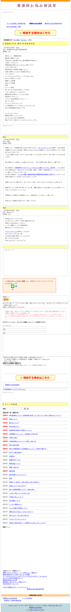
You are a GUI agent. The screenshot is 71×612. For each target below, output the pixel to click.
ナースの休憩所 (27, 598)
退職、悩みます (14, 467)
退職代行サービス (15, 460)
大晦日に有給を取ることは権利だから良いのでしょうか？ (27, 523)
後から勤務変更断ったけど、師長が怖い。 (22, 489)
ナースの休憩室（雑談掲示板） (17, 23)
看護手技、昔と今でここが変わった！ (15, 582)
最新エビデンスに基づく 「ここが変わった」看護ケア (20, 572)
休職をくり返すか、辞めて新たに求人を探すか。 (24, 482)
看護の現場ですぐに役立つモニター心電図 (16, 574)
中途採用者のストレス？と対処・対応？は (22, 441)
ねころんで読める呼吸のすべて (13, 578)
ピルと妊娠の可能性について (18, 508)
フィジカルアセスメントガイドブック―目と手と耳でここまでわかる (25, 576)
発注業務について (15, 500)
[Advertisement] (35, 17)
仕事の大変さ (13, 437)
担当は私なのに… (15, 426)
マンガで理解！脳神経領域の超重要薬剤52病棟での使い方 (36, 174)
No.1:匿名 (17, 40)
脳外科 (6, 299)
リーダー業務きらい (15, 504)
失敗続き (12, 456)
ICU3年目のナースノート (11, 584)
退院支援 (12, 471)
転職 (10, 478)
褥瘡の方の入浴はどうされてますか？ (21, 512)
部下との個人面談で (15, 452)
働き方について (14, 423)
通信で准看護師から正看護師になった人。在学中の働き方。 (28, 449)
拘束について (13, 419)
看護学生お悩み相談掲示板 (53, 23)
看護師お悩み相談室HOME (35, 589)
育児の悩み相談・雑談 (14, 26)
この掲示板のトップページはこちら (14, 389)
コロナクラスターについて (17, 519)
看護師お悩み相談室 (37, 5)
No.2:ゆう (24, 40)
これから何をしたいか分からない (19, 493)
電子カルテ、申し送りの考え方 (19, 515)
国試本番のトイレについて (17, 474)
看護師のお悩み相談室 (12, 385)
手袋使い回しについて (16, 497)
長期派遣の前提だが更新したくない (20, 430)
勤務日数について (15, 463)
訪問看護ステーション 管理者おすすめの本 (23, 434)
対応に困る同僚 (14, 445)
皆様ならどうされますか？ (17, 486)
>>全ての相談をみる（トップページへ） (16, 587)
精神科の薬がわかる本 (10, 580)
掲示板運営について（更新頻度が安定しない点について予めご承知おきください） (35, 415)
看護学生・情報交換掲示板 (12, 600)
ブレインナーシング (44, 148)
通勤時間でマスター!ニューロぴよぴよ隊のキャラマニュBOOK (35, 167)
